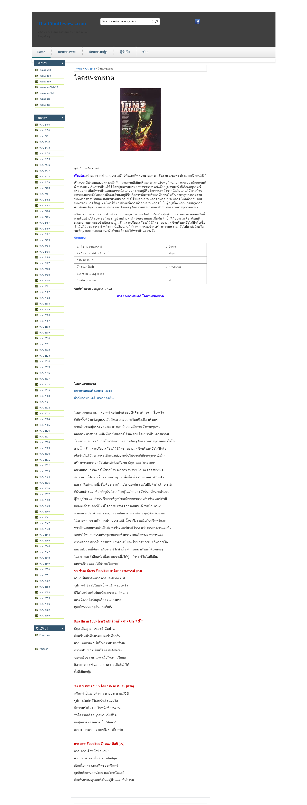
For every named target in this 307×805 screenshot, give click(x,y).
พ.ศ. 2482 (45, 199)
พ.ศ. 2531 (45, 459)
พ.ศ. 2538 (45, 500)
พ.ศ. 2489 (45, 228)
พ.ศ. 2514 (45, 361)
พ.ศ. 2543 (45, 529)
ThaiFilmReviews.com (62, 23)
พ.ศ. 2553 (45, 586)
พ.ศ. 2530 (45, 454)
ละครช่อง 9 (45, 81)
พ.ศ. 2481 (45, 194)
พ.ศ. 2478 (45, 176)
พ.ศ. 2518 (45, 384)
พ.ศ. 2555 (45, 598)
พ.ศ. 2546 (45, 546)
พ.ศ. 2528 (45, 442)
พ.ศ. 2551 (45, 575)
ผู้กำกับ (125, 52)
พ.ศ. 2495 (45, 251)
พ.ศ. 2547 (45, 552)
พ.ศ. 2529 (45, 448)
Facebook (45, 635)
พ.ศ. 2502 (45, 292)
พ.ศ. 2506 (45, 315)
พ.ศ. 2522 (45, 407)
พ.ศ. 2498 (45, 269)
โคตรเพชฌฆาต (94, 77)
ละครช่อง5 (45, 99)
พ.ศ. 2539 (45, 506)
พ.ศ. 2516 (45, 373)
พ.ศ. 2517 (45, 379)
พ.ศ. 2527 (45, 436)
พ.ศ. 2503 (45, 298)
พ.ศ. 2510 (45, 338)
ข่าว (145, 52)
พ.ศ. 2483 (45, 205)
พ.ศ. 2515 (45, 367)
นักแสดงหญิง (98, 52)
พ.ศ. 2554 (45, 592)
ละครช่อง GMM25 (49, 87)
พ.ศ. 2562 (45, 610)
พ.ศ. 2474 (45, 153)
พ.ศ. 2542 (45, 523)
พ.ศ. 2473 (45, 147)
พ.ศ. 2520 (45, 396)
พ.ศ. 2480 (45, 188)
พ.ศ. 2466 (45, 124)
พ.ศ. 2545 (45, 540)
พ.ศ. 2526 (45, 430)
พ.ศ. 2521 (45, 402)
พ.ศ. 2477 (45, 171)
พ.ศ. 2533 (45, 471)
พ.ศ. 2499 (45, 275)
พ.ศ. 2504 (45, 303)
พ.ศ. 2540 (45, 511)
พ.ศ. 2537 (45, 494)
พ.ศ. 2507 (45, 321)
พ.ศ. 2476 (45, 165)
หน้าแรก (44, 649)
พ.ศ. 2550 (45, 569)
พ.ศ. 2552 (45, 581)
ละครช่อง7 (45, 104)
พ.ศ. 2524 (45, 419)
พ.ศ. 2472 (45, 142)
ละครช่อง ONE (47, 93)
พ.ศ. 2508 (45, 326)
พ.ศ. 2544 (45, 534)
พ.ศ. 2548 (45, 558)
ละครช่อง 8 (45, 75)
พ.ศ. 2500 (45, 280)
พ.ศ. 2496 (45, 257)
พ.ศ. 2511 (45, 344)
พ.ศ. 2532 (45, 465)
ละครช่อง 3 (45, 70)
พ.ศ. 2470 (45, 130)
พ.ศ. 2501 (45, 286)
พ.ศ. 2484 (45, 211)
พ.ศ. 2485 (45, 217)
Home (41, 52)
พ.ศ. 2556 (45, 604)
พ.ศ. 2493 (45, 240)
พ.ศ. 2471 (45, 136)
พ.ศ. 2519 (45, 390)
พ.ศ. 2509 (45, 332)
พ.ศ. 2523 (45, 413)
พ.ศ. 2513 (45, 355)
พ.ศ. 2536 (45, 488)
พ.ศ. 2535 (45, 483)
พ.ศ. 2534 (45, 477)
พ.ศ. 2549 (45, 563)
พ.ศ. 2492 (45, 234)
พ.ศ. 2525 (45, 425)
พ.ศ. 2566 (45, 615)
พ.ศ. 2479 (45, 182)
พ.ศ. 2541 (45, 517)
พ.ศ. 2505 (45, 309)
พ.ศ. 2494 (45, 246)
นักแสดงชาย (67, 52)
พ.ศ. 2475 (45, 159)
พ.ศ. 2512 (45, 350)
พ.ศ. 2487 (45, 222)
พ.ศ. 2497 (45, 263)
